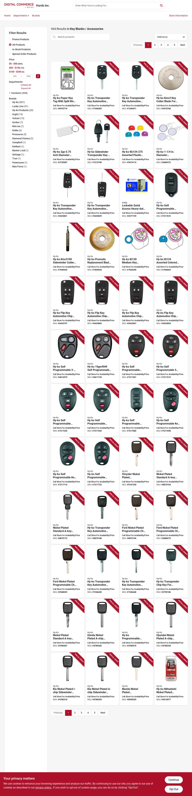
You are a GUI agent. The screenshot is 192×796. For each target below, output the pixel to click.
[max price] (28, 76)
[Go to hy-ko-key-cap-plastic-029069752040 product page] (171, 249)
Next (182, 45)
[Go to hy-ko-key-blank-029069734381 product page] (136, 571)
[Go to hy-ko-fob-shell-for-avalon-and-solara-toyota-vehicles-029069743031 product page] (102, 464)
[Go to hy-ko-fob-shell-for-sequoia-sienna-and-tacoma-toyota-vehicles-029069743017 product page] (171, 410)
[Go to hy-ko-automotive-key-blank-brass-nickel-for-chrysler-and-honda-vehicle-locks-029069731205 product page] (171, 464)
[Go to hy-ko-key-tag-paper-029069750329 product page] (67, 88)
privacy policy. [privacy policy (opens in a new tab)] (43, 787)
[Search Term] (119, 5)
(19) (17, 114)
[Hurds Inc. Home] (19, 5)
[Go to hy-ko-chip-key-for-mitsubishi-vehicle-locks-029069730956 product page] (171, 679)
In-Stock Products (21, 49)
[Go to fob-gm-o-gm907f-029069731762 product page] (136, 356)
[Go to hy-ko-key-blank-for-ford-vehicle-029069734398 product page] (102, 88)
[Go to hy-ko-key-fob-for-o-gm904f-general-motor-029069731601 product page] (102, 356)
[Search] (161, 5)
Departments (20, 15)
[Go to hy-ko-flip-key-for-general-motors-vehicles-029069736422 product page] (102, 303)
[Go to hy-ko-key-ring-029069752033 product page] (136, 249)
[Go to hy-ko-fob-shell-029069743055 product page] (102, 410)
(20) (22, 110)
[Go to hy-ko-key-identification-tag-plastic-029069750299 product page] (67, 141)
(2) (22, 138)
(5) (19, 134)
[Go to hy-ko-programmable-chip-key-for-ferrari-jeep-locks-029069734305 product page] (102, 518)
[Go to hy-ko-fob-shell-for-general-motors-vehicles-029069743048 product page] (67, 410)
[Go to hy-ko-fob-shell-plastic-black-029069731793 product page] (171, 195)
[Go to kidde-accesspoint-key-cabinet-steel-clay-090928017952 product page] (136, 195)
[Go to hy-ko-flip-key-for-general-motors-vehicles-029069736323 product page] (67, 303)
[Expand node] (10, 92)
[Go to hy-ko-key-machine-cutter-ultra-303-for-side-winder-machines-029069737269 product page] (67, 249)
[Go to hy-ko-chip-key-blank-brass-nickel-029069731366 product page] (171, 625)
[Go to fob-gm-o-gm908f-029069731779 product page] (171, 356)
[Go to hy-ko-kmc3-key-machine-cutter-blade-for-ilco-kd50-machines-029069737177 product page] (171, 88)
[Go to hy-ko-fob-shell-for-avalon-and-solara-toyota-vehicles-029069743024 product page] (67, 464)
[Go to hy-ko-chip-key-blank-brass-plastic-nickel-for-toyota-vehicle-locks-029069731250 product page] (67, 625)
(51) (20, 106)
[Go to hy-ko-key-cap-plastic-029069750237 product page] (136, 141)
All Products (18, 45)
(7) (17, 122)
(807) (18, 102)
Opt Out (173, 789)
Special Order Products (24, 54)
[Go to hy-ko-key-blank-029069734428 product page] (136, 88)
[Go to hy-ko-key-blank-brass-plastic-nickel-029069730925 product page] (67, 571)
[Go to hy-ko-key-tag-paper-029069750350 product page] (171, 141)
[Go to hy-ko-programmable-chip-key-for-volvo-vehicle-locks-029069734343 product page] (102, 141)
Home (7, 15)
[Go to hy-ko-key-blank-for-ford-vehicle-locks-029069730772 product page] (171, 518)
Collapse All (26, 85)
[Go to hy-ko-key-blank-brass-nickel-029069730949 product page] (136, 679)
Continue (174, 779)
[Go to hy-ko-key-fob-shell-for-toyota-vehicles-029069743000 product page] (136, 410)
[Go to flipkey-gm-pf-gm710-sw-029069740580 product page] (102, 195)
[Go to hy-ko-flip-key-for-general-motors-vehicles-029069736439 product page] (136, 303)
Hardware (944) (19, 93)
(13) (18, 118)
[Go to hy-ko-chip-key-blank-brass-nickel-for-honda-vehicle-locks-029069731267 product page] (102, 625)
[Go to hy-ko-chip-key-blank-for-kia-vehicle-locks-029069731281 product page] (102, 679)
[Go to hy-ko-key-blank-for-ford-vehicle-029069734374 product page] (102, 571)
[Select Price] (38, 76)
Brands (36, 15)
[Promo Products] (10, 39)
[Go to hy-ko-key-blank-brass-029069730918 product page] (136, 464)
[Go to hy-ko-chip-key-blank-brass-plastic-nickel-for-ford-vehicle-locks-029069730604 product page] (136, 518)
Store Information (178, 15)
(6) (17, 130)
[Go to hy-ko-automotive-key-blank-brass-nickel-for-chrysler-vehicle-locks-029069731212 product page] (67, 518)
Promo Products (20, 39)
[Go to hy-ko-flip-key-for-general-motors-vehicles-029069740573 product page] (67, 195)
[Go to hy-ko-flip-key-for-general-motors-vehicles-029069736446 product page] (171, 303)
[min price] (14, 76)
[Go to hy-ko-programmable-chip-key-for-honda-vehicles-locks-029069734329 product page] (136, 625)
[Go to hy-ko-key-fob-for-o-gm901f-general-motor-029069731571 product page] (67, 356)
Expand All (26, 88)
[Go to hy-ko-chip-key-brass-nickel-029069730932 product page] (67, 679)
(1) (19, 142)
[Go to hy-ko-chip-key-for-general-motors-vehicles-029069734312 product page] (171, 571)
